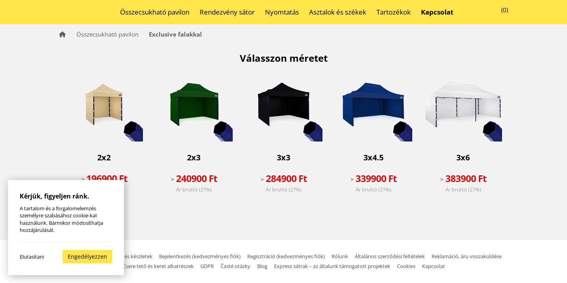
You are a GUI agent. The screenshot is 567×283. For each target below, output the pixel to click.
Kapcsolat (433, 266)
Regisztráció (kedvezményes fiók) (286, 256)
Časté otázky (235, 266)
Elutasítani (32, 256)
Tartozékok (393, 12)
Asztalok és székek (337, 12)
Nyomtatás (282, 12)
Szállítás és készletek (128, 256)
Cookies (406, 266)
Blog (262, 266)
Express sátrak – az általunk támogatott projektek (332, 266)
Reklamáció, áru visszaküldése (467, 256)
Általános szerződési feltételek (390, 256)
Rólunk (340, 256)
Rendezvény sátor (227, 12)
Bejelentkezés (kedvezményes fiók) (200, 256)
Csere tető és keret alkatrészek (158, 266)
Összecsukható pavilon (154, 12)
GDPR (207, 266)
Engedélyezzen (87, 256)
